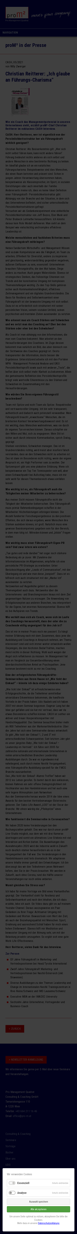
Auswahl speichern (38, 1201)
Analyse (22, 1192)
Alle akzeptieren (38, 1209)
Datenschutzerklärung (48, 1223)
